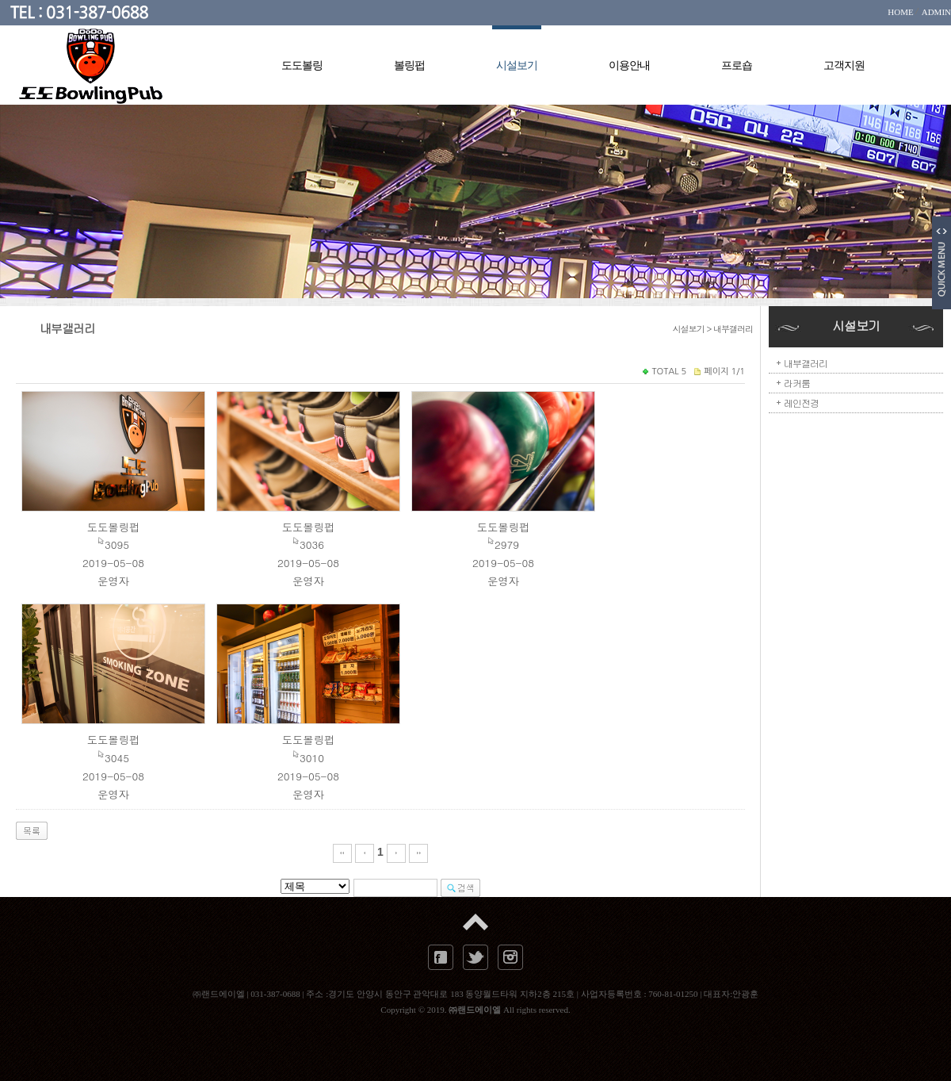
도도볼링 (302, 65)
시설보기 (516, 64)
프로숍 (736, 65)
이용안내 (629, 65)
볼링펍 (409, 65)
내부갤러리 (805, 363)
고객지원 (844, 65)
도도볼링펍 (113, 527)
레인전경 (801, 402)
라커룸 (797, 382)
